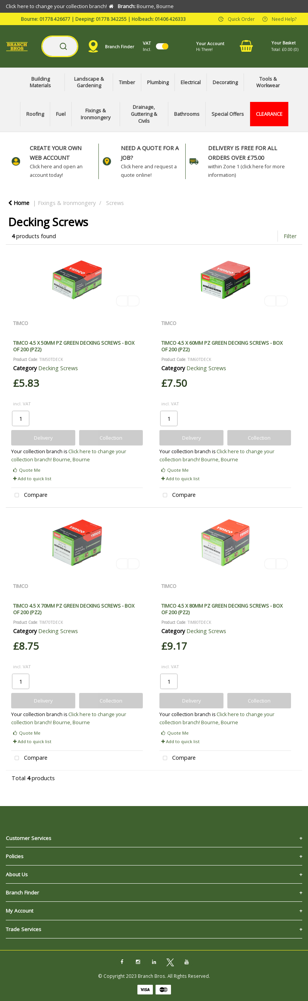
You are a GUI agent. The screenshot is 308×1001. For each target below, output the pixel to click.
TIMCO (20, 323)
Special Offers (228, 114)
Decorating (225, 82)
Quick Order (241, 18)
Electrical (191, 82)
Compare (29, 495)
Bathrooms (187, 114)
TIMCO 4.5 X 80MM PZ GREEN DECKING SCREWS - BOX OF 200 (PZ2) (222, 609)
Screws (115, 203)
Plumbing (158, 82)
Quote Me (27, 470)
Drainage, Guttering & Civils (144, 114)
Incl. (147, 46)
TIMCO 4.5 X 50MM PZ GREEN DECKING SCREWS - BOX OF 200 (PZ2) (73, 346)
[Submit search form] (63, 46)
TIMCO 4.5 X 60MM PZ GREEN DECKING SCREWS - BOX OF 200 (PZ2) (222, 346)
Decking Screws (58, 368)
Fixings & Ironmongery (95, 114)
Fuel (61, 114)
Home (18, 203)
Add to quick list (32, 478)
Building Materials (40, 82)
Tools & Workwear (268, 82)
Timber (127, 82)
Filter (290, 236)
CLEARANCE (269, 114)
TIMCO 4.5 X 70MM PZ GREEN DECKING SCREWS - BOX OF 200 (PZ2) (73, 609)
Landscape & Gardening (89, 82)
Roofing (35, 114)
